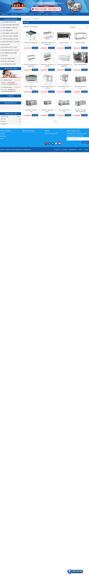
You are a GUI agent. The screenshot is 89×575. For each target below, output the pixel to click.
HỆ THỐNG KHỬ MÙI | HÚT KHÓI (10, 50)
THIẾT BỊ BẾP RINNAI (7, 30)
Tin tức (80, 149)
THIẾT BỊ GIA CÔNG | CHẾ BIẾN (10, 36)
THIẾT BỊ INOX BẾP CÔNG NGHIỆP (10, 25)
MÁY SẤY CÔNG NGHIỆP (8, 61)
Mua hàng (35, 48)
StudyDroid (63, 136)
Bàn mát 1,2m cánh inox (80, 87)
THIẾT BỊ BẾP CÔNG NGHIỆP (9, 22)
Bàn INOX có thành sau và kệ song (47, 43)
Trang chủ (57, 149)
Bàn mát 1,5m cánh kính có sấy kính (80, 110)
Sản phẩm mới (72, 149)
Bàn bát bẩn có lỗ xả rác (64, 87)
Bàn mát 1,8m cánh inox (64, 110)
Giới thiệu (2, 133)
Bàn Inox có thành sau (31, 42)
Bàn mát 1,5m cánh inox (47, 110)
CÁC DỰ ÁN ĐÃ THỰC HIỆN (9, 64)
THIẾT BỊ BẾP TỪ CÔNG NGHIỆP (10, 33)
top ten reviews (48, 136)
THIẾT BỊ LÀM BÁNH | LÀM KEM (10, 39)
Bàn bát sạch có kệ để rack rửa (47, 87)
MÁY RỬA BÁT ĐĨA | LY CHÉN (9, 47)
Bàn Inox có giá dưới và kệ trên (47, 65)
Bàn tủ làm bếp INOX (80, 64)
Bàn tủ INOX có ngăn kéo (31, 87)
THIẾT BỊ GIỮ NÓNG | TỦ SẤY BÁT (10, 41)
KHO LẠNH (5, 55)
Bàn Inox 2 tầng (80, 42)
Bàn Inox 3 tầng (64, 42)
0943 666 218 (11, 89)
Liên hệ (2, 138)
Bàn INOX (26, 22)
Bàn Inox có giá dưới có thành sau (31, 65)
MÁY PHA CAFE (6, 44)
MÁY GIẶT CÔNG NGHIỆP (8, 58)
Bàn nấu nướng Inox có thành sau (64, 65)
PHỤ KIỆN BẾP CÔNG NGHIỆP (9, 53)
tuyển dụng (3, 136)
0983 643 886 (10, 82)
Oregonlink (56, 136)
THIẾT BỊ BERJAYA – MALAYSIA (9, 27)
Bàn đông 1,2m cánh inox (31, 110)
